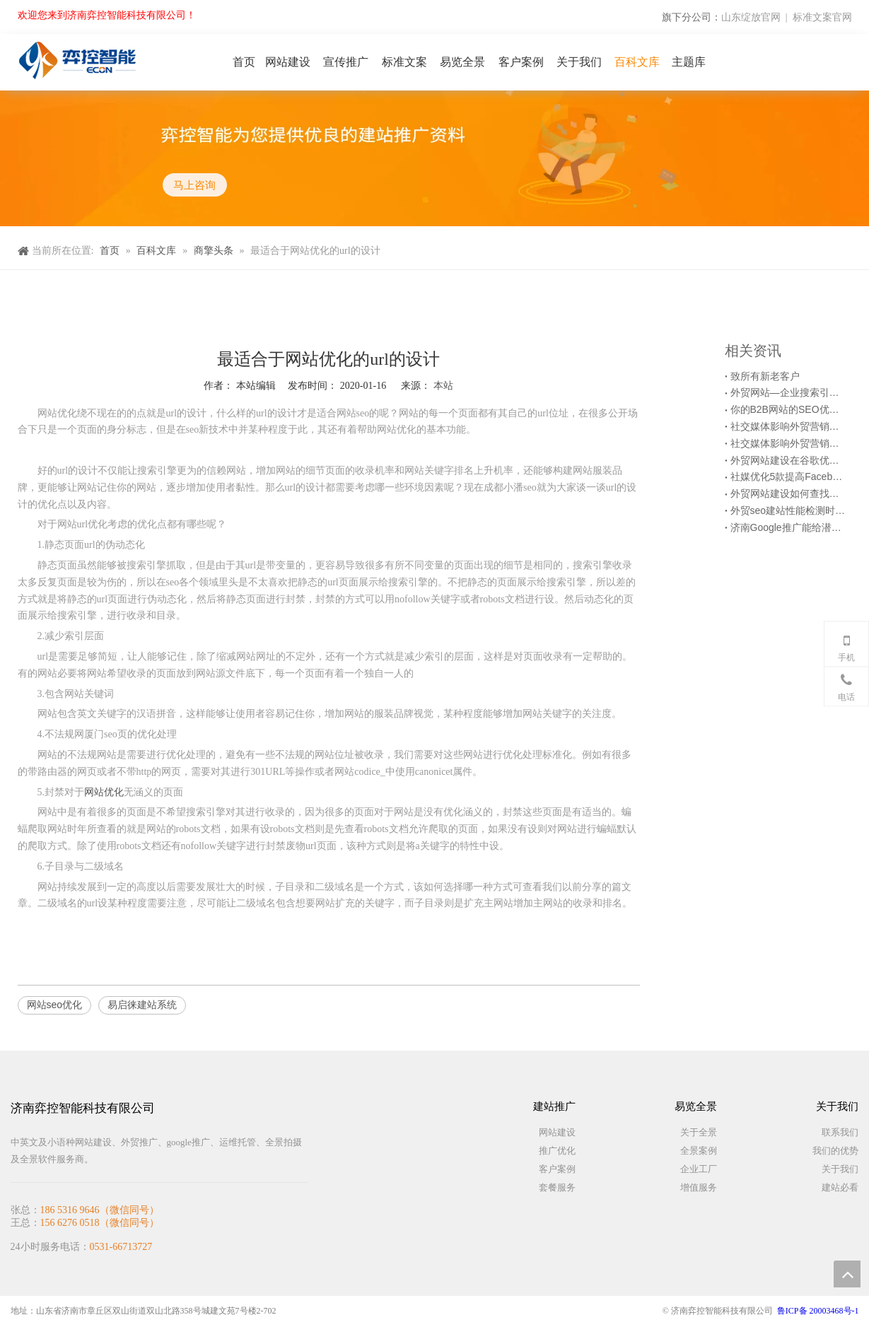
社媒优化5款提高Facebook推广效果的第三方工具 (788, 476)
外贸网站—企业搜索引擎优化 (788, 392)
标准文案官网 (822, 17)
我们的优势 (835, 1150)
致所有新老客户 (765, 376)
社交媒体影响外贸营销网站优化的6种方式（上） (788, 443)
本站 (443, 385)
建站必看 (840, 1187)
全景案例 (698, 1150)
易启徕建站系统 (142, 1004)
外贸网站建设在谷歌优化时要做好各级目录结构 (788, 460)
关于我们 (840, 1169)
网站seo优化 (55, 1004)
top (847, 1274)
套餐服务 (557, 1187)
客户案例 (557, 1169)
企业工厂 (698, 1169)
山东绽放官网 (751, 17)
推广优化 (557, 1150)
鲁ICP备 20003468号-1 (818, 1311)
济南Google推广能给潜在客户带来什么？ (788, 527)
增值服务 (698, 1187)
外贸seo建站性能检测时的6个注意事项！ (788, 510)
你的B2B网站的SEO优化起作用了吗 (788, 409)
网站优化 (104, 791)
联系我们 (840, 1132)
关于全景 (698, 1132)
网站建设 (557, 1132)
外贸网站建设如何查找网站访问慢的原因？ (788, 493)
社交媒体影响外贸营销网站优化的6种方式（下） (788, 426)
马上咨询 (195, 185)
